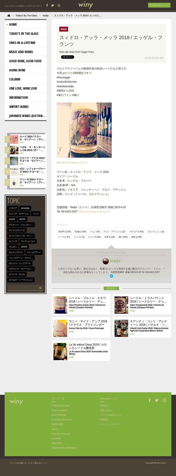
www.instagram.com (72, 162)
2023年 (22, 219)
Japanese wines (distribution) (26, 115)
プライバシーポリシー (110, 424)
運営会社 (104, 405)
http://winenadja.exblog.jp (92, 211)
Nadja (111, 261)
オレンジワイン (16, 252)
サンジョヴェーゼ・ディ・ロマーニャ (22, 236)
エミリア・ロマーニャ (19, 213)
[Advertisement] (108, 380)
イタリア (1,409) (136, 231)
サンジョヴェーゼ (17, 230)
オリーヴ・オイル (17, 274)
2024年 (12, 219)
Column (13, 79)
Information (17, 97)
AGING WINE (15, 70)
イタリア (13, 208)
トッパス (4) (79, 237)
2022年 (24, 247)
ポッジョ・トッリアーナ (20, 263)
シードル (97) (64, 237)
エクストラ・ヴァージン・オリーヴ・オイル (22, 269)
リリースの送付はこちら (111, 415)
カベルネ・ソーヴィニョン (21, 280)
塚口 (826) (123, 237)
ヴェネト (13, 247)
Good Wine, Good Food (24, 61)
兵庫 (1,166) (109, 237)
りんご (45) (95, 231)
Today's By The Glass (22, 33)
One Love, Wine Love (21, 88)
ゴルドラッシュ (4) (155, 231)
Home (11, 24)
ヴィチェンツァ (28, 241)
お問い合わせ (106, 410)
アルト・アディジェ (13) (114, 231)
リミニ (36, 213)
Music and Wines (19, 51)
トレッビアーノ (34, 252)
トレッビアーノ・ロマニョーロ (22, 258)
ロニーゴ (13, 241)
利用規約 (104, 419)
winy (132, 334)
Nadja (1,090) (80, 231)
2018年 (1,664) (64, 231)
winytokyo (25, 208)
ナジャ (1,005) (94, 237)
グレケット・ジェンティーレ (22, 225)
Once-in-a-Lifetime (20, 42)
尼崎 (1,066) (136, 237)
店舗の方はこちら (159, 5)
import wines (17, 106)
